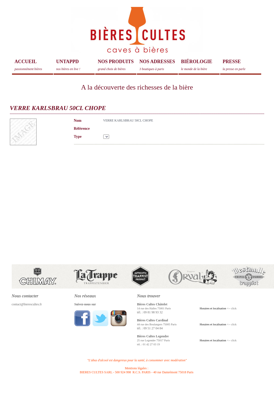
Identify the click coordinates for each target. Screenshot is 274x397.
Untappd (75, 65)
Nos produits (117, 65)
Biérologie (200, 65)
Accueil (34, 65)
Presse (242, 65)
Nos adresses (159, 65)
